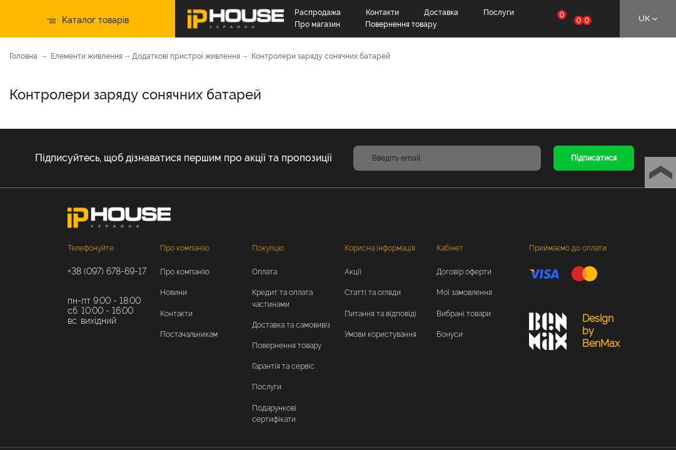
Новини (173, 292)
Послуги (498, 12)
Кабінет (449, 248)
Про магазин (317, 24)
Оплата (264, 272)
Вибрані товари (463, 313)
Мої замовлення (464, 292)
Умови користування (380, 334)
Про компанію (184, 248)
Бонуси (449, 334)
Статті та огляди (373, 292)
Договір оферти (464, 272)
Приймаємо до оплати (568, 248)
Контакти (382, 12)
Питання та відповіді (380, 313)
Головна (23, 56)
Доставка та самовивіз (291, 325)
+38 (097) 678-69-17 (107, 271)
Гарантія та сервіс (283, 366)
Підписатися (594, 158)
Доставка (441, 12)
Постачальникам (189, 334)
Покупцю (268, 248)
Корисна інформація (380, 248)
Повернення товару (401, 24)
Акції (353, 272)
